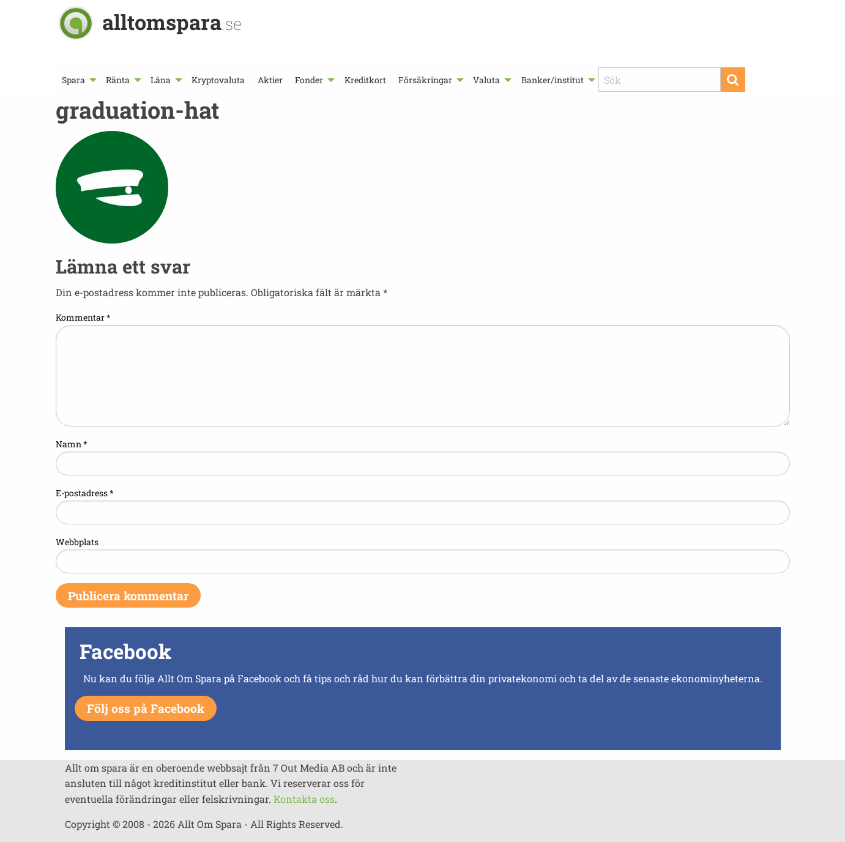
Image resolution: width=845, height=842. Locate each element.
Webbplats (77, 542)
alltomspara (172, 21)
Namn (71, 444)
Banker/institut (552, 80)
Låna (161, 80)
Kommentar (83, 317)
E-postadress (85, 493)
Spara (73, 80)
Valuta (486, 80)
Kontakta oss (304, 798)
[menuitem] (78, 80)
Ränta (118, 80)
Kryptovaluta (218, 80)
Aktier (270, 80)
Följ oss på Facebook (145, 708)
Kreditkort (365, 80)
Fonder (309, 80)
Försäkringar (425, 80)
